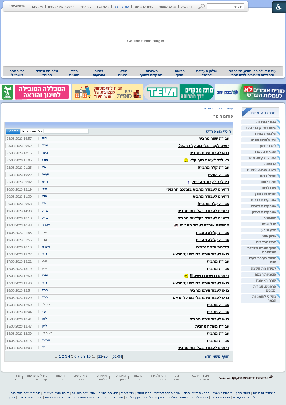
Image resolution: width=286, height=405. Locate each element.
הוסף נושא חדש (218, 131)
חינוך (12, 397)
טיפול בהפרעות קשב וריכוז (37, 377)
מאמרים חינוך (120, 377)
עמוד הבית (226, 108)
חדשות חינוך (180, 73)
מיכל (45, 145)
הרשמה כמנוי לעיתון (61, 6)
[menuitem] (252, 73)
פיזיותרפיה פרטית (80, 377)
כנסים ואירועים (99, 73)
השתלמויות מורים (263, 140)
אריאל (46, 340)
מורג (45, 159)
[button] (201, 6)
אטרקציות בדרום (263, 200)
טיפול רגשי (268, 176)
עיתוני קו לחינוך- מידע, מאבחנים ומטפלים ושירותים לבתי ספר (253, 73)
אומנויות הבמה (265, 274)
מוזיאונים (269, 218)
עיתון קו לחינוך (143, 6)
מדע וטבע (268, 230)
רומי (44, 253)
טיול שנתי (269, 224)
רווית (45, 181)
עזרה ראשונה (266, 280)
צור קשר (86, 6)
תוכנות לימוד (60, 377)
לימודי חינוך (267, 146)
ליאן (44, 318)
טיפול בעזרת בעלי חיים (25, 393)
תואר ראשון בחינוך (30, 397)
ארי (44, 167)
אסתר (46, 224)
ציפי (44, 189)
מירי (44, 196)
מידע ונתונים (123, 73)
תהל (45, 290)
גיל (44, 347)
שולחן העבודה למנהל (206, 73)
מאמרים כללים (101, 377)
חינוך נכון (103, 6)
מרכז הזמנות (167, 6)
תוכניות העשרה (265, 152)
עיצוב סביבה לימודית (261, 170)
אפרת (46, 246)
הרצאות (270, 164)
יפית (44, 138)
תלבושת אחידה (265, 134)
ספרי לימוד (268, 182)
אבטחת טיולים (54, 397)
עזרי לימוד (268, 188)
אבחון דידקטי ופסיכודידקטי (200, 377)
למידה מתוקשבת (263, 268)
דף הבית (186, 6)
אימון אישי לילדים (153, 397)
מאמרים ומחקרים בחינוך (151, 73)
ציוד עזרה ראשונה (84, 393)
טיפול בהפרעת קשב (109, 397)
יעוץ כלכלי (133, 397)
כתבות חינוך (138, 377)
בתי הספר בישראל (17, 73)
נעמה (45, 174)
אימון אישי (269, 236)
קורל (45, 210)
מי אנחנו (37, 6)
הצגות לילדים (199, 397)
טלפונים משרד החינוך (47, 73)
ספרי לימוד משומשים (80, 397)
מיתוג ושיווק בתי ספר (260, 128)
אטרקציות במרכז (263, 206)
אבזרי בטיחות (266, 122)
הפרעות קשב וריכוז (262, 158)
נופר (45, 152)
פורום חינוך (121, 6)
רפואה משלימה (178, 397)
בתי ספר (176, 377)
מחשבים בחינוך (265, 194)
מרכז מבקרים (266, 242)
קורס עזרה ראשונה (56, 393)
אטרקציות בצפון (264, 212)
